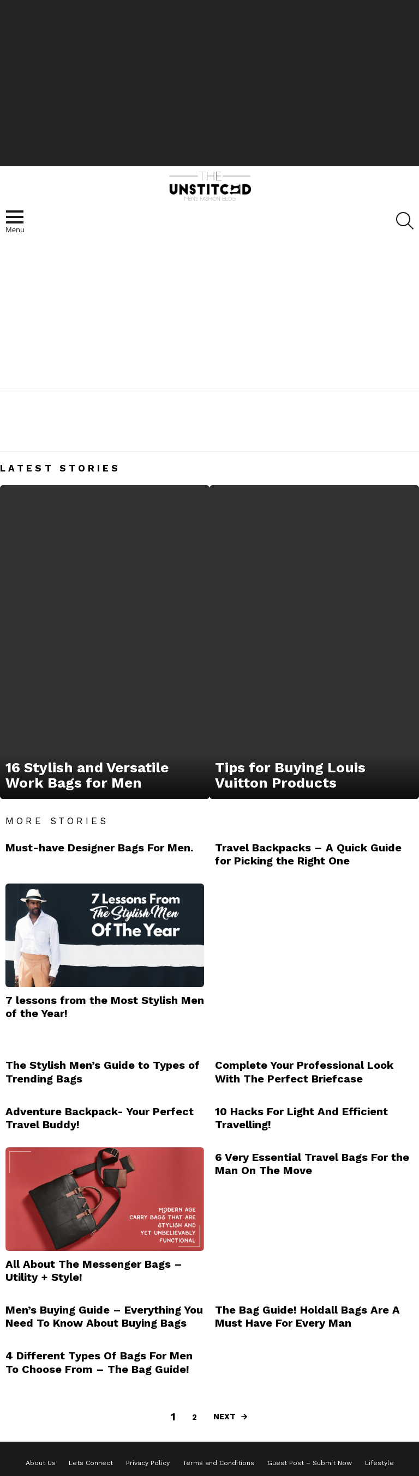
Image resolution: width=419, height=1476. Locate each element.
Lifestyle (379, 1463)
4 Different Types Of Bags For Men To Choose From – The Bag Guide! (99, 1362)
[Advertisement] (209, 82)
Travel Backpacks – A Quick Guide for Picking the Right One (308, 854)
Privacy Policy (148, 1463)
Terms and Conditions (218, 1463)
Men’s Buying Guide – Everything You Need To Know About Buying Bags (104, 1316)
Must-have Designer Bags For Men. (99, 847)
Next (224, 1416)
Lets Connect (91, 1463)
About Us (41, 1463)
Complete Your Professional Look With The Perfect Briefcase (304, 1071)
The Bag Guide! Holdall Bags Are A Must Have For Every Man (307, 1316)
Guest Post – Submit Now (309, 1463)
